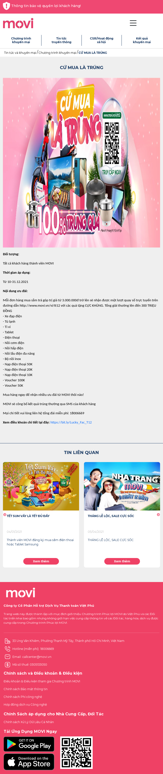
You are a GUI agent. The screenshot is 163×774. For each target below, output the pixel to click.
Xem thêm (41, 561)
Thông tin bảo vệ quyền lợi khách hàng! (42, 6)
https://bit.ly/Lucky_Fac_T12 (71, 422)
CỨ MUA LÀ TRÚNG (93, 53)
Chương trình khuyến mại (57, 53)
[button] (4, 514)
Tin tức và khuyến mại (20, 53)
